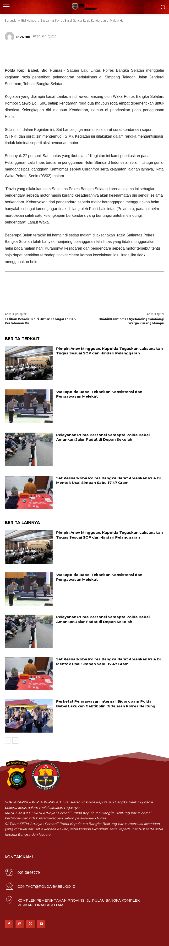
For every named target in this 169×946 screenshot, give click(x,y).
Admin (25, 36)
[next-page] (15, 740)
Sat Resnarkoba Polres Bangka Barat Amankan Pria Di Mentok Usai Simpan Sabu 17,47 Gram (108, 480)
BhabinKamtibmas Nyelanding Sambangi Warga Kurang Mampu (131, 321)
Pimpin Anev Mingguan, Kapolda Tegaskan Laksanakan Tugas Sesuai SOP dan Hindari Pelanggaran (109, 351)
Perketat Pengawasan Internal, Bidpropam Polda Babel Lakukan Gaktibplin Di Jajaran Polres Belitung (105, 703)
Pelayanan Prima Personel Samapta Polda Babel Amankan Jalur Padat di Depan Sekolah (103, 437)
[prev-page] (8, 740)
